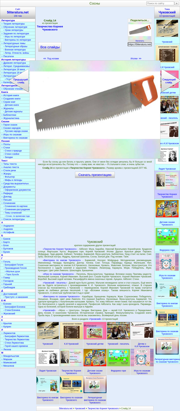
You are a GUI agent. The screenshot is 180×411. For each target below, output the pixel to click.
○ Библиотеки (8, 115)
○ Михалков (7, 365)
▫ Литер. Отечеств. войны (16, 53)
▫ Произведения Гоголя (15, 268)
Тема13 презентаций (167, 12)
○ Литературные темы (13, 43)
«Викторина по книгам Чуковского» (62, 260)
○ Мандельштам (10, 356)
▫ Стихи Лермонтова (13, 343)
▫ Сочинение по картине (15, 206)
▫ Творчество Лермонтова (16, 339)
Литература (8, 20)
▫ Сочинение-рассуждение (16, 209)
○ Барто (5, 242)
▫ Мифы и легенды (12, 180)
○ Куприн (6, 326)
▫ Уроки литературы (13, 30)
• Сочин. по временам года (17, 216)
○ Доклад (6, 196)
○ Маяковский (8, 362)
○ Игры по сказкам (11, 134)
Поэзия (5, 141)
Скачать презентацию (94, 175)
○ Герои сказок (9, 124)
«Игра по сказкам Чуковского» (58, 274)
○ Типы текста (9, 164)
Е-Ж (3, 300)
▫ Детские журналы (12, 111)
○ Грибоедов (8, 287)
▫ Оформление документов (17, 190)
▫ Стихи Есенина (11, 310)
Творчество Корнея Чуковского (50, 28)
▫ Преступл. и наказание (15, 297)
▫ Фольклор (9, 177)
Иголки (136, 58)
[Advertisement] (94, 34)
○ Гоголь (6, 261)
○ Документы (8, 186)
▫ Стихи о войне (11, 154)
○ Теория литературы (13, 23)
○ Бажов (5, 238)
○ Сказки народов (11, 128)
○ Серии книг (8, 101)
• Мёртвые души (12, 271)
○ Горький (6, 284)
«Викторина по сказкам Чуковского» (61, 296)
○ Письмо (6, 199)
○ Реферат (7, 193)
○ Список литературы (13, 219)
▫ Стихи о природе (12, 150)
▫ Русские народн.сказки (15, 131)
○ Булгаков (7, 248)
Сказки (5, 121)
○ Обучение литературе (14, 27)
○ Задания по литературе (15, 33)
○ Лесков (6, 349)
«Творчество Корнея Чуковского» (60, 249)
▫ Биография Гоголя (13, 265)
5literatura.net (65, 408)
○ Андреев (7, 229)
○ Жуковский (8, 313)
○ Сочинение (8, 203)
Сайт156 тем (17, 12)
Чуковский (80, 408)
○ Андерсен (7, 225)
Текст (4, 160)
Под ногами (51, 58)
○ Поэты (5, 144)
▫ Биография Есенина (14, 307)
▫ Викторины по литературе (17, 40)
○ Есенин (6, 303)
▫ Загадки (8, 157)
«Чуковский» (49, 310)
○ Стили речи (8, 170)
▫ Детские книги (11, 105)
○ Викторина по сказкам (14, 137)
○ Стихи (5, 147)
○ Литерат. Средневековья (15, 66)
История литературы (13, 59)
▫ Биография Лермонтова (16, 336)
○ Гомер (5, 277)
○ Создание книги (10, 98)
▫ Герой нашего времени (15, 346)
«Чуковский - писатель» (55, 282)
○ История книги (10, 95)
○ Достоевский (9, 294)
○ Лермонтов (8, 333)
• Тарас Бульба (12, 274)
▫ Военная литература (14, 49)
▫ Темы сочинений (12, 212)
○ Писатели (7, 56)
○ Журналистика (10, 118)
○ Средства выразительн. (15, 183)
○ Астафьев (7, 232)
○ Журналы (7, 108)
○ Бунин (5, 251)
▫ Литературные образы (15, 46)
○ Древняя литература (13, 62)
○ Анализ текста (10, 167)
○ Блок (5, 245)
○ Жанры (6, 173)
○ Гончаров (7, 281)
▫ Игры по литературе (14, 36)
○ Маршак (6, 359)
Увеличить (139, 40)
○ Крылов (6, 323)
